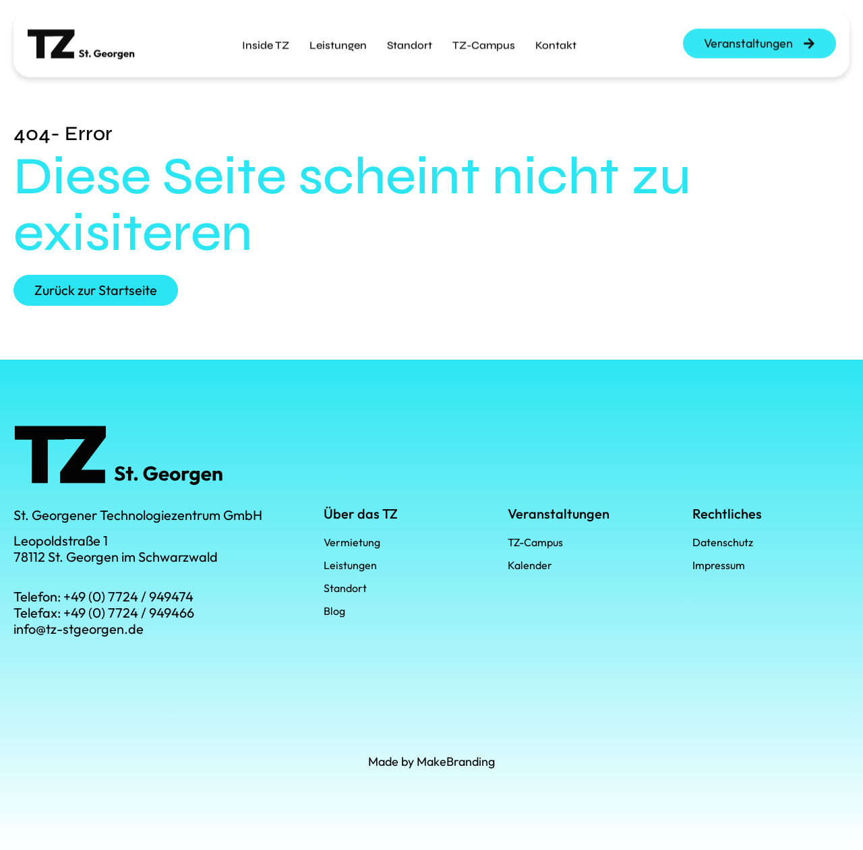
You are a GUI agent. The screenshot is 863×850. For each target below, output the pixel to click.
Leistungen (338, 38)
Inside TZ (265, 38)
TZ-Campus (483, 38)
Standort (409, 38)
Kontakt (555, 38)
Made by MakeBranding (431, 761)
